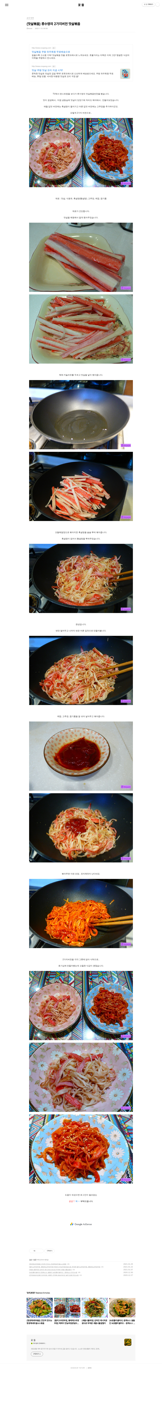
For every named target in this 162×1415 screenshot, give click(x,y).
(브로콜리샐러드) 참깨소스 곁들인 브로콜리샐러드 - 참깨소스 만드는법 (53, 1315)
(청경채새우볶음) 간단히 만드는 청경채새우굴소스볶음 (47, 1306)
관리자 (90, 1410)
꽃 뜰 (81, 5)
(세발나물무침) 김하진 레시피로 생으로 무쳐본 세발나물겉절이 (50, 1312)
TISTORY (82, 1410)
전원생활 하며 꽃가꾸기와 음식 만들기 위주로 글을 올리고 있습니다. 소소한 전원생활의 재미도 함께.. (65, 1391)
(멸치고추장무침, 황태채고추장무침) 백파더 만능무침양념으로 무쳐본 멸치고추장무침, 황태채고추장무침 (64, 1309)
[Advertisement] (81, 66)
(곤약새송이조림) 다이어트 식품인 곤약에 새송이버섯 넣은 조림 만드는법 (54, 1317)
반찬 (34, 1302)
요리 (30, 1302)
